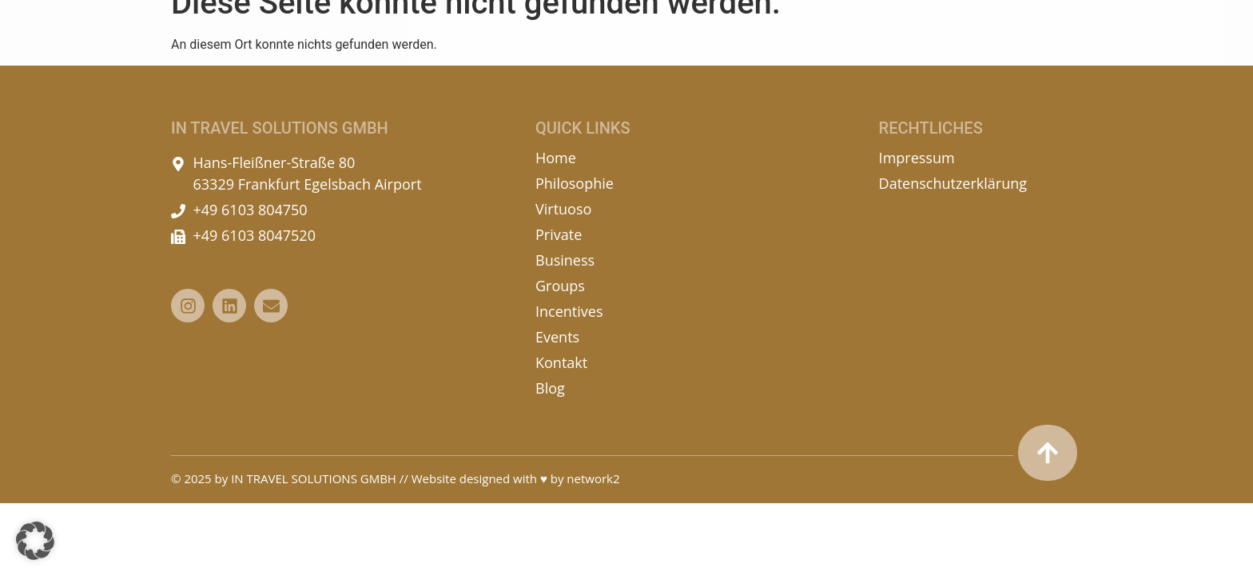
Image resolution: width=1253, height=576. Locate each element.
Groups (927, 37)
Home (553, 37)
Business (854, 37)
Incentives (1002, 37)
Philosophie (630, 37)
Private (783, 37)
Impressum (917, 157)
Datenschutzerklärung (953, 183)
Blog (1203, 37)
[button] (35, 541)
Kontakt (1143, 37)
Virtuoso (714, 37)
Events (1076, 37)
